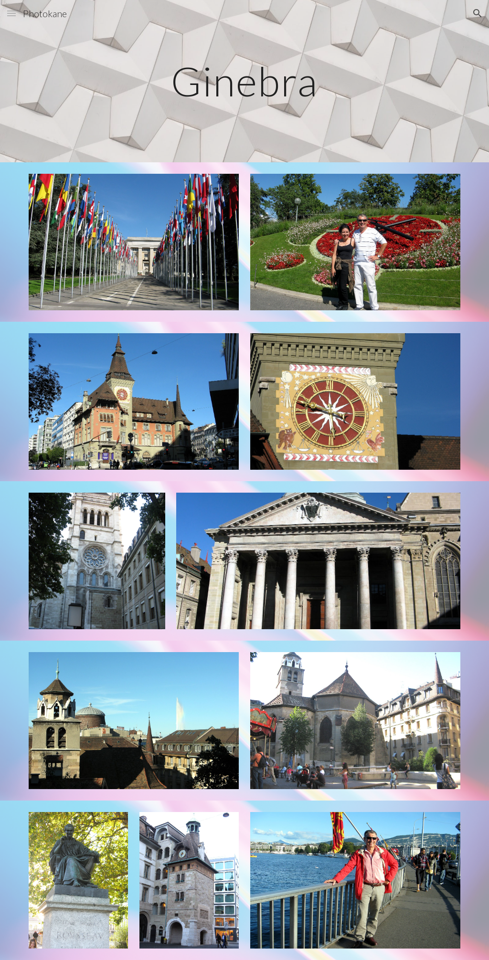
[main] (244, 81)
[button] (11, 13)
